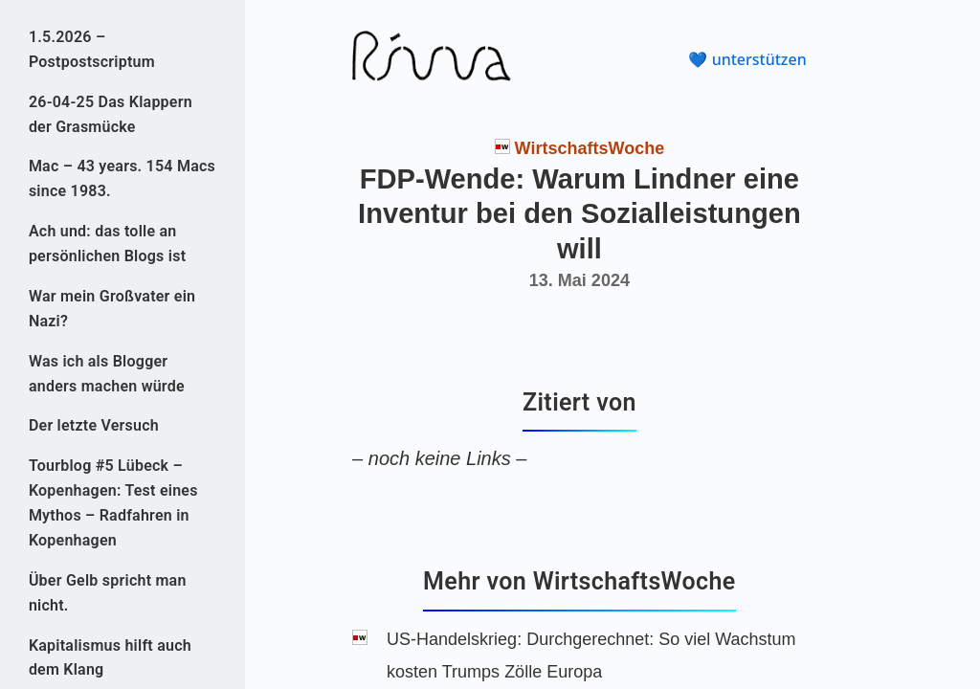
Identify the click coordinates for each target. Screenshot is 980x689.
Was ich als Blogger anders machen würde (107, 373)
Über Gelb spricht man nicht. (108, 592)
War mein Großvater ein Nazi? (112, 308)
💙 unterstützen (747, 59)
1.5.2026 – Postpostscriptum (92, 49)
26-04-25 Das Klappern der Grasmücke (110, 114)
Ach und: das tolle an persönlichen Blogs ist (107, 243)
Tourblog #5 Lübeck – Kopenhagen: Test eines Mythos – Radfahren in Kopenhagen (113, 502)
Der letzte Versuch (94, 425)
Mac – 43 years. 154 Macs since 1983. (122, 178)
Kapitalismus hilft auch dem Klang (110, 657)
